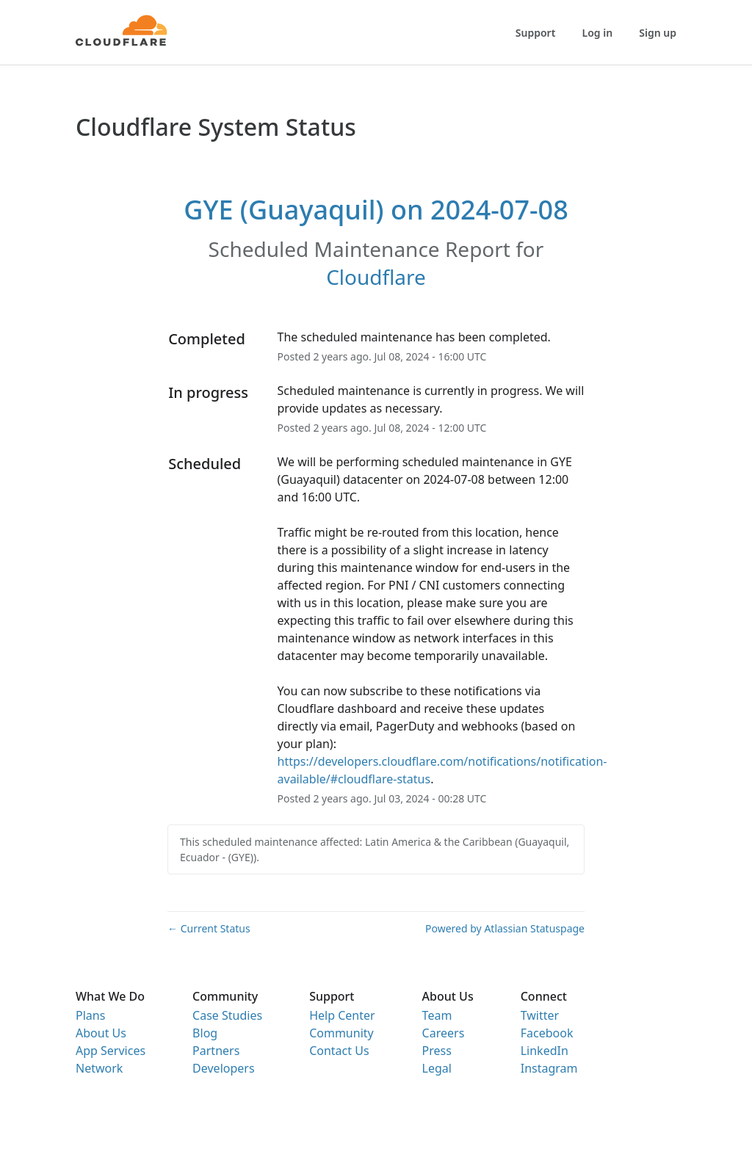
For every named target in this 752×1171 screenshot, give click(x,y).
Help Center (342, 1015)
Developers (223, 1068)
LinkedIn (544, 1051)
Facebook (547, 1033)
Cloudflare (376, 277)
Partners (215, 1051)
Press (437, 1051)
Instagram (549, 1068)
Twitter (540, 1015)
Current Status (208, 928)
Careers (443, 1033)
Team (437, 1015)
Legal (437, 1068)
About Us (101, 1033)
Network (99, 1068)
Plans (90, 1015)
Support (536, 33)
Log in (597, 33)
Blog (204, 1033)
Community (341, 1033)
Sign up (657, 33)
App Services (110, 1051)
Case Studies (227, 1015)
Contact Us (339, 1051)
